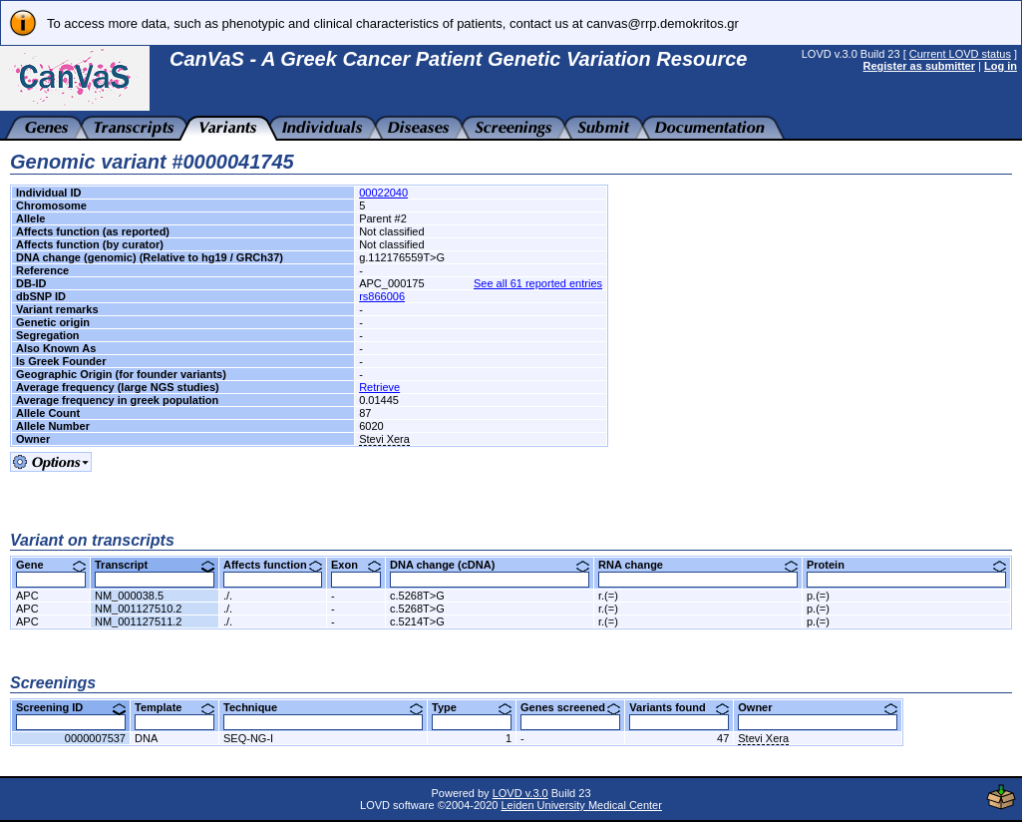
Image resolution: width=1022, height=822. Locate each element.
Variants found (679, 707)
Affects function (272, 565)
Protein (906, 565)
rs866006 (382, 296)
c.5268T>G (417, 596)
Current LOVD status (960, 54)
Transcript (154, 565)
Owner (817, 707)
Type (471, 707)
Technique (323, 707)
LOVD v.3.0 (520, 793)
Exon (356, 565)
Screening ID (71, 707)
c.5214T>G (417, 621)
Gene (51, 565)
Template (174, 707)
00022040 (383, 193)
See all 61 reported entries (538, 283)
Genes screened (570, 707)
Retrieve (379, 387)
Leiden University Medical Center (581, 805)
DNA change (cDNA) (489, 565)
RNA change (698, 565)
